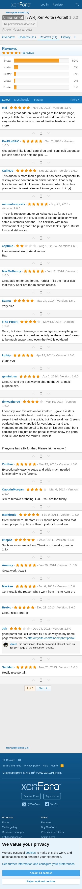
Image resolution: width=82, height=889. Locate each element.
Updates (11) (27, 37)
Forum (6, 822)
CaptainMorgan (13, 489)
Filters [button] (73, 99)
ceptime (7, 246)
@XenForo (31, 804)
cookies (31, 852)
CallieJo (8, 170)
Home (54, 765)
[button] (19, 760)
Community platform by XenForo (32, 773)
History (65, 37)
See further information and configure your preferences (38, 864)
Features (46, 822)
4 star (8, 67)
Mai (4, 107)
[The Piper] (9, 321)
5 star (8, 60)
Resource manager (13, 832)
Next (43, 688)
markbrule (9, 514)
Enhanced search (12, 837)
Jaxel (8, 29)
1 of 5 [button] (30, 688)
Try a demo (52, 796)
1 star (8, 87)
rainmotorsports (13, 204)
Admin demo (48, 837)
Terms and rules (12, 765)
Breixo (6, 607)
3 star (8, 74)
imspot (7, 540)
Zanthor (7, 464)
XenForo (52, 804)
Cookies (9, 760)
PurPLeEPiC (10, 141)
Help (45, 765)
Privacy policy (32, 765)
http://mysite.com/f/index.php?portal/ (51, 638)
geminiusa (9, 376)
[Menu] (5, 4)
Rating (38, 99)
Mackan (7, 586)
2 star (8, 80)
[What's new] (69, 4)
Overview (8, 37)
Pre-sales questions (52, 832)
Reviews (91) (48, 37)
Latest (6, 99)
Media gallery (9, 827)
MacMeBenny (11, 271)
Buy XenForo (31, 796)
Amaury (7, 565)
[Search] (77, 4)
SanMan (8, 667)
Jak (4, 628)
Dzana (6, 300)
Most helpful (22, 99)
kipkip (6, 355)
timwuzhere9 (11, 401)
